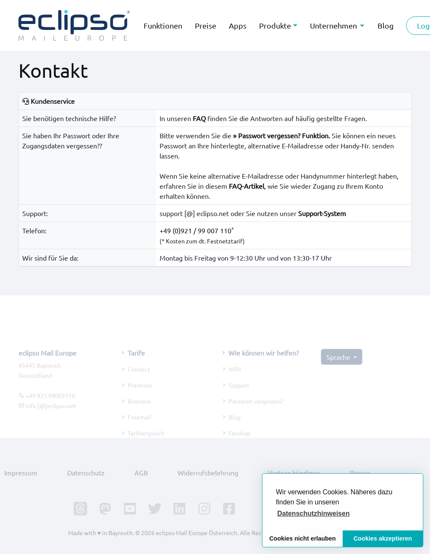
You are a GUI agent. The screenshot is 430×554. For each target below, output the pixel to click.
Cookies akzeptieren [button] (383, 538)
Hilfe (234, 377)
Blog (234, 425)
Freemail (139, 425)
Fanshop (239, 441)
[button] (313, 513)
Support (238, 393)
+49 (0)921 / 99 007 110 (195, 230)
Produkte (275, 25)
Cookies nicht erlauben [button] (302, 538)
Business (139, 409)
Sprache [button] (339, 365)
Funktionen (163, 25)
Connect (139, 377)
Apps (237, 25)
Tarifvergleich (146, 441)
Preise (205, 25)
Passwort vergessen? (255, 409)
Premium (140, 393)
